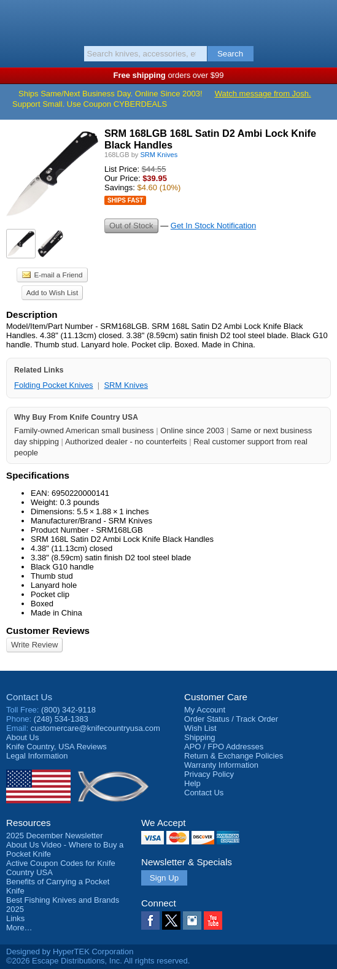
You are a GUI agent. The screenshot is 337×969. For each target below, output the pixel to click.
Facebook (150, 920)
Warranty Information (221, 765)
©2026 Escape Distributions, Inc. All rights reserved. (98, 960)
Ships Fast (125, 200)
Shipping (199, 737)
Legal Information (37, 755)
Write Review (34, 644)
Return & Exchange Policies (233, 755)
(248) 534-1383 (61, 719)
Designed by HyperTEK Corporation (69, 951)
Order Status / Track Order (231, 719)
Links (15, 918)
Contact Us (29, 697)
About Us (22, 737)
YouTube (213, 920)
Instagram (192, 920)
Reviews (56, 746)
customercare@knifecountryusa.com (95, 728)
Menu (15, 19)
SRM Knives (126, 385)
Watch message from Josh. (263, 93)
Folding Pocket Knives (53, 385)
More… (19, 927)
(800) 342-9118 (68, 709)
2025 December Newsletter (54, 835)
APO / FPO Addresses (223, 746)
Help (192, 783)
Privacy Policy (209, 774)
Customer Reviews (48, 630)
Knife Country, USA (168, 21)
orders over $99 (169, 75)
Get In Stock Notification (213, 225)
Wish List (200, 728)
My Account (204, 709)
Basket (321, 19)
